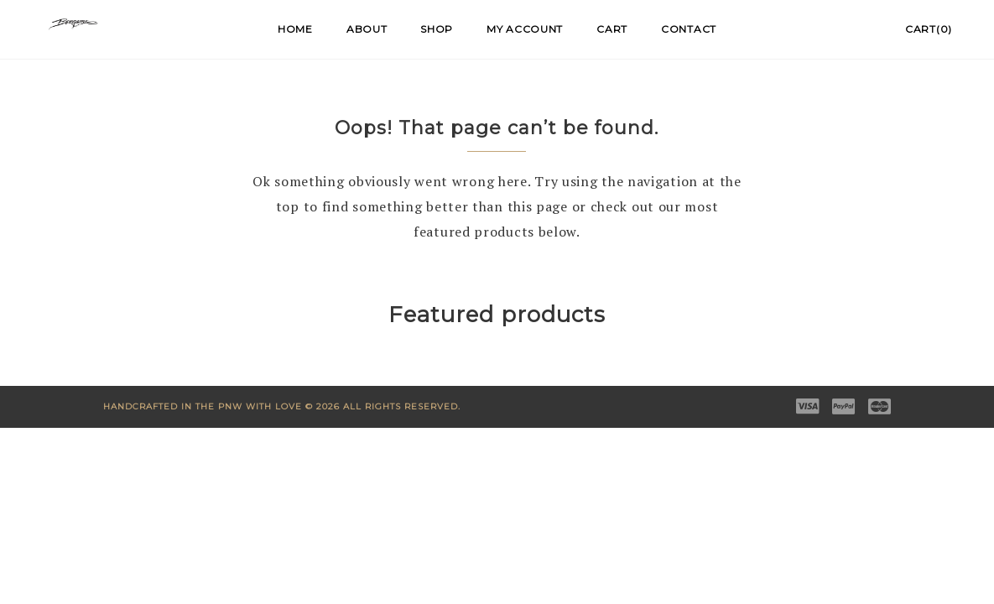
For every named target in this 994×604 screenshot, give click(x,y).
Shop (436, 29)
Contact (688, 29)
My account (525, 29)
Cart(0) (928, 29)
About (367, 29)
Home (295, 29)
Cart (611, 29)
